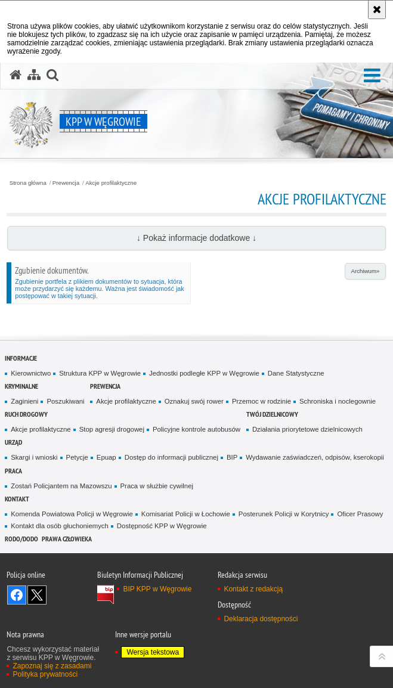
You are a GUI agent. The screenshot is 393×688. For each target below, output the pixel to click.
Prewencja (65, 183)
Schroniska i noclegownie (337, 401)
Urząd (13, 442)
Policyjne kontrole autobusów (196, 429)
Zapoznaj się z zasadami (52, 666)
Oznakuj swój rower (194, 401)
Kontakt (17, 498)
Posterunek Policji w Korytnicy (284, 513)
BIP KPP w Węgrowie (157, 589)
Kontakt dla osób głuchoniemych (60, 525)
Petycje (77, 457)
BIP (232, 457)
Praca (13, 470)
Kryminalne (21, 386)
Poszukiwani (65, 401)
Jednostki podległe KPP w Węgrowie (204, 373)
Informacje (21, 358)
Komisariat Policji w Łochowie (185, 513)
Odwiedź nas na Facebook (16, 595)
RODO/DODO (21, 538)
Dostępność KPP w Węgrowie (162, 525)
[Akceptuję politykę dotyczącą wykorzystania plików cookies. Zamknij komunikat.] (377, 9)
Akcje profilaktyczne (111, 183)
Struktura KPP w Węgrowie (100, 373)
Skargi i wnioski (34, 457)
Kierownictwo (31, 373)
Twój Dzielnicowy (272, 414)
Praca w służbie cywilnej (156, 485)
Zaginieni (24, 401)
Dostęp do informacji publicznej (171, 457)
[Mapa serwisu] (34, 75)
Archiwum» (365, 271)
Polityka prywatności (45, 674)
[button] (372, 76)
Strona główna (28, 183)
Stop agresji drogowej (111, 429)
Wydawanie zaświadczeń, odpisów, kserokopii (315, 457)
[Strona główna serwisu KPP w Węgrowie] (15, 75)
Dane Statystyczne (296, 373)
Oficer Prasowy (360, 513)
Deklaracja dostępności (261, 619)
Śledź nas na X (37, 595)
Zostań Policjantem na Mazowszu (61, 485)
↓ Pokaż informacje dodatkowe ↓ (196, 238)
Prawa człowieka (67, 538)
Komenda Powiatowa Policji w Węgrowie (72, 513)
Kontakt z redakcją (253, 589)
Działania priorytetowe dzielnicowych (307, 429)
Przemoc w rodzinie (261, 401)
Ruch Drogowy (26, 414)
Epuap (106, 457)
